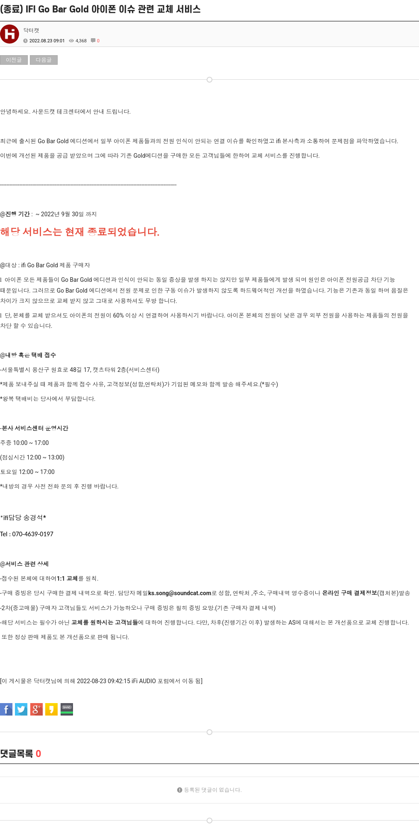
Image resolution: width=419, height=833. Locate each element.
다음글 (44, 60)
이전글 (14, 60)
